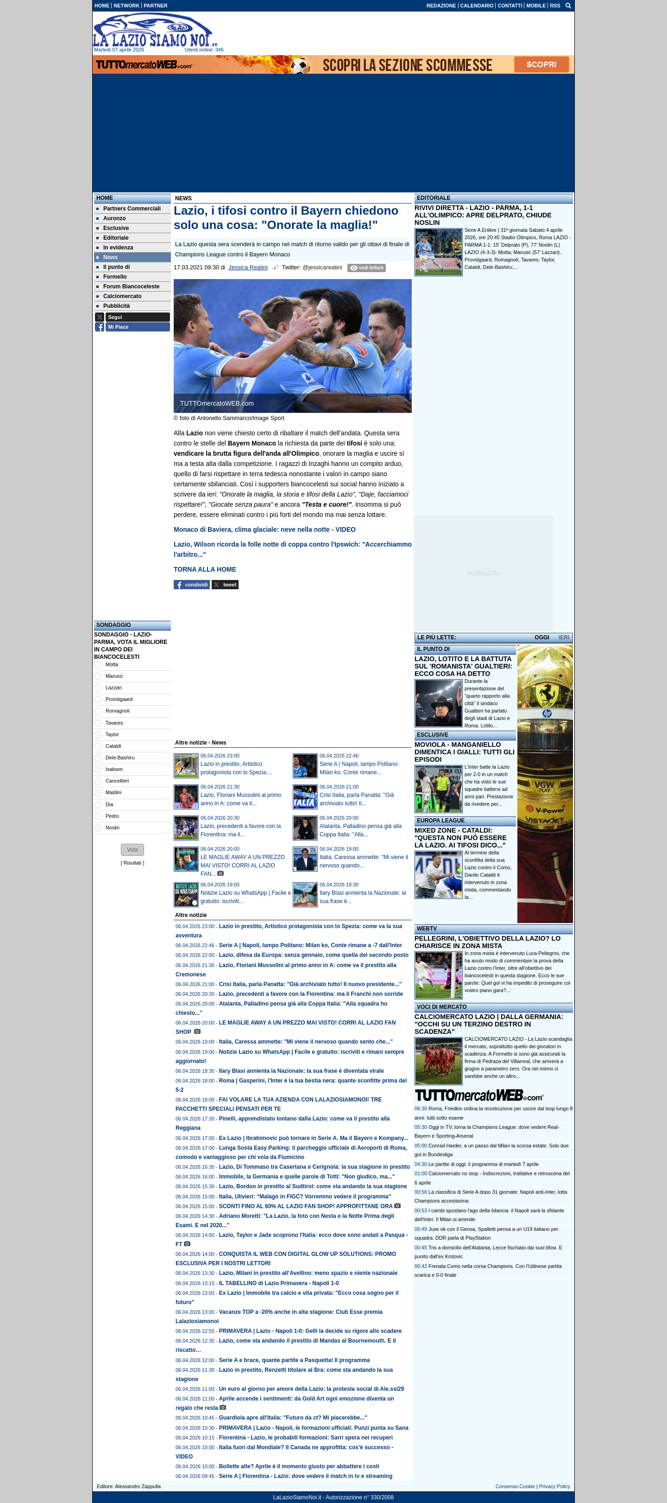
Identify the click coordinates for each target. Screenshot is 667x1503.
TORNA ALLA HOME (205, 569)
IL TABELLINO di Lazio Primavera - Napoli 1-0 (279, 1283)
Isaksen (114, 769)
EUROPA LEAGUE (441, 820)
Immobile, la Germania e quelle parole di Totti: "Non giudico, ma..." (307, 1176)
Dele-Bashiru (120, 757)
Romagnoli (118, 710)
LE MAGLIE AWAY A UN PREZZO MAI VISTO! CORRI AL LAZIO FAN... (243, 865)
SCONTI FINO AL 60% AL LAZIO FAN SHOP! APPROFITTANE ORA (306, 1206)
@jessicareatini (322, 267)
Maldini (113, 792)
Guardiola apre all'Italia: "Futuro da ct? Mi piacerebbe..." (293, 1417)
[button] (132, 850)
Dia (109, 804)
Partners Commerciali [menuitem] (128, 208)
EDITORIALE (433, 198)
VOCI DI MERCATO (442, 1007)
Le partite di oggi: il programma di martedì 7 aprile (483, 1164)
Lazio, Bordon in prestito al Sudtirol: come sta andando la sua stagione (313, 1186)
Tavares (114, 723)
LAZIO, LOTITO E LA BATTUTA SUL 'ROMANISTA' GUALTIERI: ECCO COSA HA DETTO (463, 666)
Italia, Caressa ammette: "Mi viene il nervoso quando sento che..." (306, 1041)
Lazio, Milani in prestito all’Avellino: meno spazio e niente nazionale (309, 1273)
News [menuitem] (107, 257)
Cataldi (113, 746)
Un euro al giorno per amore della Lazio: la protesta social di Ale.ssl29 (311, 1389)
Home (104, 198)
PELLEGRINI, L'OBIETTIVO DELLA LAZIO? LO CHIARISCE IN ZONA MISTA (487, 942)
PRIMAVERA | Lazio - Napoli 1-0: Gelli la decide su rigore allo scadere (310, 1331)
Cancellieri (117, 780)
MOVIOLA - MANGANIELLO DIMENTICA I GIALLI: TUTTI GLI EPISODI (465, 752)
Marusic (114, 676)
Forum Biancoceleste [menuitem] (127, 286)
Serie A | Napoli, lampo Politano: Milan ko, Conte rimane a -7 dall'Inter (310, 945)
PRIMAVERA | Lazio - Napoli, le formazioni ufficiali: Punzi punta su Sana (314, 1428)
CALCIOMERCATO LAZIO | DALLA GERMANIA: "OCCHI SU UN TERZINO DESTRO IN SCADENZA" (489, 1024)
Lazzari (114, 687)
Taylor (112, 734)
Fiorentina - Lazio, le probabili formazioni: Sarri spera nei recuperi (306, 1437)
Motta (112, 664)
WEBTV (427, 928)
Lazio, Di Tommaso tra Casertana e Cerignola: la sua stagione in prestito (314, 1167)
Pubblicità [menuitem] (113, 306)
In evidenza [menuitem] (114, 247)
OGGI (542, 637)
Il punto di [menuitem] (113, 267)
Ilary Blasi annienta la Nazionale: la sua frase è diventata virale (301, 1071)
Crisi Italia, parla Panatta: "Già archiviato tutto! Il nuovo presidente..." (310, 984)
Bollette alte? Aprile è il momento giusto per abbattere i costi (299, 1466)
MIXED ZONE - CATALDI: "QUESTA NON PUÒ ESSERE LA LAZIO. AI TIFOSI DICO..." (461, 838)
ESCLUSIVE (432, 735)
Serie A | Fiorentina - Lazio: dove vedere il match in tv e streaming (306, 1476)
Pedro (112, 816)
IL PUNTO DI (433, 649)
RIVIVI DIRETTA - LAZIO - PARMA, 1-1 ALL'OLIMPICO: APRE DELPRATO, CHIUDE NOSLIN (483, 215)
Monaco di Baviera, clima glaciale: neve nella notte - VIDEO (265, 529)
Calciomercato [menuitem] (119, 296)
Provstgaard (119, 699)
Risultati (132, 863)
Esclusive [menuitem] (112, 228)
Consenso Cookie (515, 1486)
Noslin (113, 827)
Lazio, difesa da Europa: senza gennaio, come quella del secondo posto (314, 955)
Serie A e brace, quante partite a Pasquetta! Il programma (294, 1360)
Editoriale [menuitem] (112, 238)
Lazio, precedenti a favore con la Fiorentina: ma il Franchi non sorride (311, 994)
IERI (564, 637)
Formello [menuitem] (111, 277)
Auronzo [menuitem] (111, 218)
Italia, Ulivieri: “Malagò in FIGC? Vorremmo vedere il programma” (305, 1196)
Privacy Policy (554, 1486)
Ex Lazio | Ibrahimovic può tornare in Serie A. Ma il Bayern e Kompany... (314, 1138)
